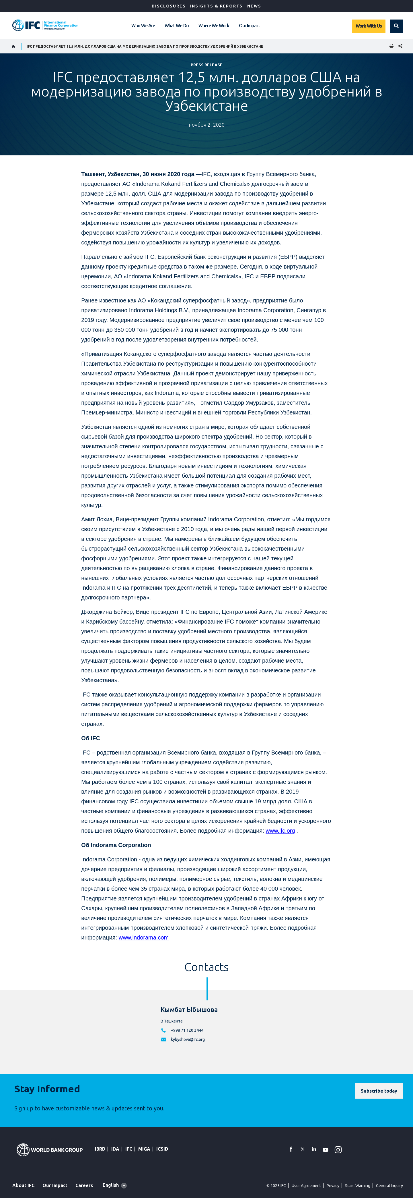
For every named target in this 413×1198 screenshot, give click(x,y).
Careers (84, 1185)
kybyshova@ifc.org (188, 1039)
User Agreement (306, 1185)
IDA (115, 1148)
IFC (128, 1148)
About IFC (23, 1185)
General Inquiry (389, 1185)
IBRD (100, 1148)
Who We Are (143, 25)
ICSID (162, 1148)
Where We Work (213, 25)
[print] (390, 46)
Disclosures (169, 6)
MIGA (144, 1148)
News (254, 6)
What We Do (176, 25)
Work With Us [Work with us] (369, 25)
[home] (13, 46)
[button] (396, 26)
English (111, 1185)
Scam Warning (357, 1185)
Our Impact (249, 25)
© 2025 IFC (276, 1185)
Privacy (333, 1185)
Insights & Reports (216, 6)
